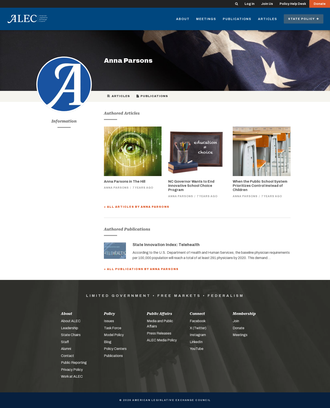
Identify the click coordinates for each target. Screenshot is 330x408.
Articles (267, 19)
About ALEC (71, 321)
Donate (320, 4)
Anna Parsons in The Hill (124, 181)
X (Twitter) (198, 328)
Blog (107, 342)
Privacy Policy (72, 369)
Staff (65, 342)
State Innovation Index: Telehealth (166, 245)
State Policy (303, 18)
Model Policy (114, 335)
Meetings (206, 19)
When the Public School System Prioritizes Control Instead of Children (260, 186)
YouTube (196, 349)
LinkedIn (196, 342)
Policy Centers (115, 349)
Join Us (267, 4)
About (183, 19)
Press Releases (159, 333)
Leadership (69, 328)
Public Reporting (74, 362)
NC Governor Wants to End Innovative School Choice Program (191, 186)
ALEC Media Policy (162, 340)
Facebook (198, 321)
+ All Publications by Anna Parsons (141, 269)
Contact (67, 356)
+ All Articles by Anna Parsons (136, 206)
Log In (249, 4)
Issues (109, 321)
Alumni (66, 349)
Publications (237, 19)
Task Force (112, 328)
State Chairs (71, 335)
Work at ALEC (72, 376)
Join (236, 321)
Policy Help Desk (293, 4)
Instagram (198, 335)
